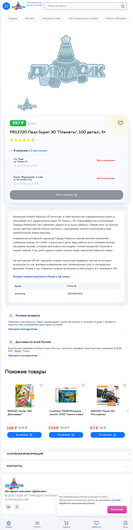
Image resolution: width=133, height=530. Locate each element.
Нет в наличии (66, 194)
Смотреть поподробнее (22, 329)
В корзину (24, 434)
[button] (128, 411)
